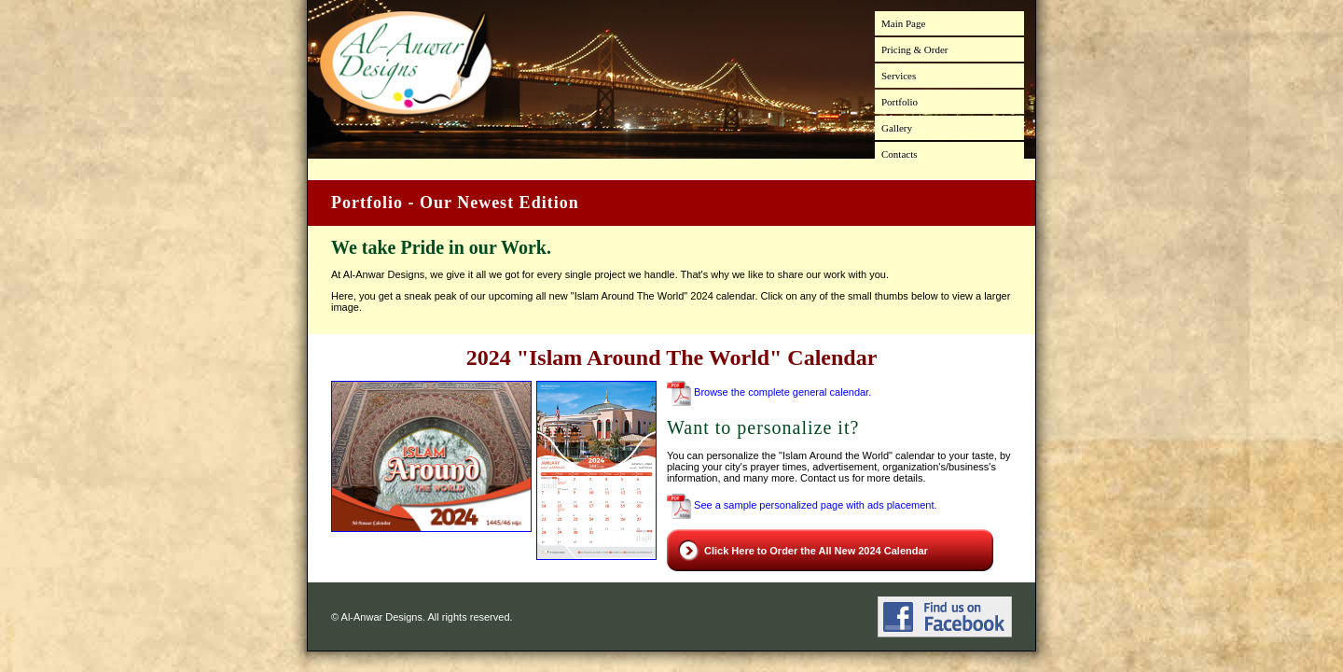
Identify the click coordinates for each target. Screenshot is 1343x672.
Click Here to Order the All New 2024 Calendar (816, 550)
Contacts (899, 154)
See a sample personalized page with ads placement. (802, 505)
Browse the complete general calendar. (769, 392)
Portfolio (899, 101)
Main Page (903, 23)
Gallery (896, 127)
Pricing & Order (914, 49)
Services (898, 75)
